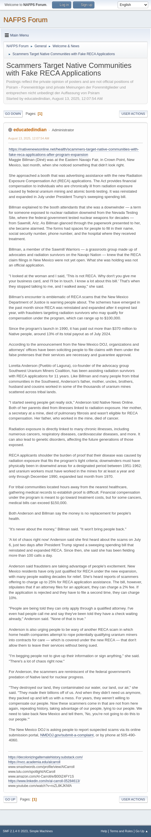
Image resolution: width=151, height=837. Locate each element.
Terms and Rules (121, 831)
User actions (133, 113)
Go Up (10, 799)
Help (104, 831)
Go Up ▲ (141, 831)
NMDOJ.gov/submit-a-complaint (67, 735)
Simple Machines (41, 831)
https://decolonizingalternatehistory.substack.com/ (45, 757)
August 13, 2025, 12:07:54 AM (28, 138)
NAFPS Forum (25, 19)
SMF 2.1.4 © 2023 (15, 831)
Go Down (13, 113)
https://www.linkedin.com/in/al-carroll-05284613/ (44, 781)
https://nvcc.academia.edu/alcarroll (34, 762)
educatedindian (29, 129)
